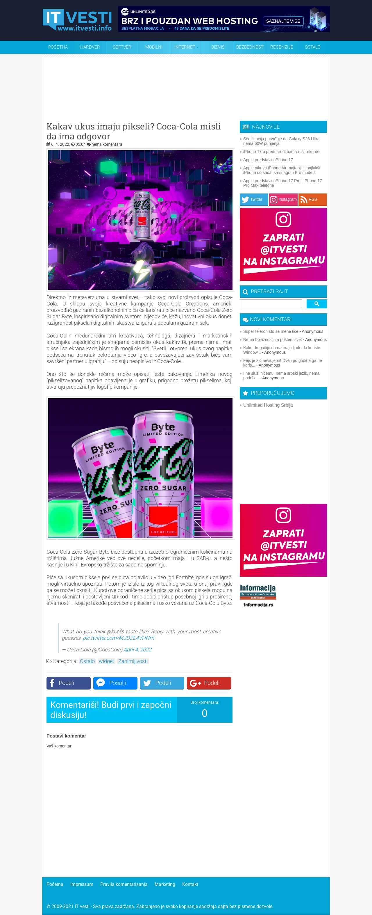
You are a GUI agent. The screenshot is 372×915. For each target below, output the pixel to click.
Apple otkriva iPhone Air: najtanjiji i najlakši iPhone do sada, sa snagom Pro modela (281, 170)
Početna (58, 47)
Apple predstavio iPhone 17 (268, 159)
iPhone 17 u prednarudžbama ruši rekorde (281, 151)
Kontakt (190, 884)
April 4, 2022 (137, 649)
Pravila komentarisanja (124, 884)
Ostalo (87, 661)
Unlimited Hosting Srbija (268, 405)
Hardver (90, 47)
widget (106, 661)
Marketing (165, 884)
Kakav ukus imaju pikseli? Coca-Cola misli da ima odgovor (133, 131)
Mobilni (153, 47)
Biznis (218, 47)
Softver (122, 47)
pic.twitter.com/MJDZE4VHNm (118, 638)
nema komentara (107, 144)
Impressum (81, 884)
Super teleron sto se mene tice (270, 331)
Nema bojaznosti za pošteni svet (272, 339)
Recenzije (281, 47)
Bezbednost (250, 47)
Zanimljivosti (133, 661)
